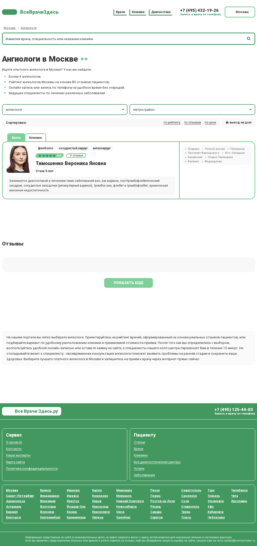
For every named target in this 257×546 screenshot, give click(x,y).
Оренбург (123, 517)
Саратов (156, 517)
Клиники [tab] (35, 137)
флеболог (45, 148)
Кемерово (100, 496)
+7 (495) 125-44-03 (233, 409)
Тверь (185, 512)
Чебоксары (216, 517)
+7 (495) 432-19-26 (199, 10)
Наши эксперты (18, 455)
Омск (120, 512)
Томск (186, 517)
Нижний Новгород (130, 501)
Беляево (193, 161)
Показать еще (129, 283)
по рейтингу (172, 122)
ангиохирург (102, 148)
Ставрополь (190, 506)
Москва (12, 490)
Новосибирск (126, 506)
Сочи (185, 501)
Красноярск (101, 512)
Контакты (14, 449)
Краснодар (100, 506)
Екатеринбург (50, 517)
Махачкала (124, 490)
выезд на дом (238, 122)
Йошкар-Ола (76, 506)
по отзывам (192, 122)
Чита (234, 496)
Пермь (155, 496)
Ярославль (239, 501)
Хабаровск (216, 512)
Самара (155, 512)
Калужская (195, 157)
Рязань (155, 506)
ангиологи (65, 109)
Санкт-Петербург (20, 496)
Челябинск (239, 490)
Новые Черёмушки (220, 157)
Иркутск (73, 501)
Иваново (73, 490)
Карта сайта (15, 462)
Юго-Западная (235, 153)
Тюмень (214, 496)
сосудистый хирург (73, 148)
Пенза (155, 490)
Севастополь (191, 490)
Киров (96, 501)
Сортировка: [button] (16, 122)
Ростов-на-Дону (162, 501)
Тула (211, 490)
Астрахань (13, 506)
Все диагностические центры (157, 462)
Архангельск (15, 501)
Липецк (97, 517)
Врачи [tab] (16, 137)
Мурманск (124, 496)
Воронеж (47, 512)
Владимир (47, 501)
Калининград (76, 517)
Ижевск (73, 496)
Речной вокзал (215, 149)
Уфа (211, 506)
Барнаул (12, 512)
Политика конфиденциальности (32, 468)
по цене (210, 122)
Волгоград (48, 506)
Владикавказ (49, 496)
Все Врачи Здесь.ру (36, 411)
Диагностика (160, 12)
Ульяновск (216, 501)
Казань (72, 512)
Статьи (139, 442)
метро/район (192, 109)
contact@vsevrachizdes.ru (239, 540)
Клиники (138, 12)
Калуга (97, 490)
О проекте (14, 442)
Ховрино (194, 149)
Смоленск (189, 496)
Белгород (13, 517)
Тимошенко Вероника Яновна (71, 163)
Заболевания (144, 475)
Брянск (45, 490)
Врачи (120, 12)
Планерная (237, 149)
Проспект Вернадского (203, 153)
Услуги (139, 468)
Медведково (213, 161)
